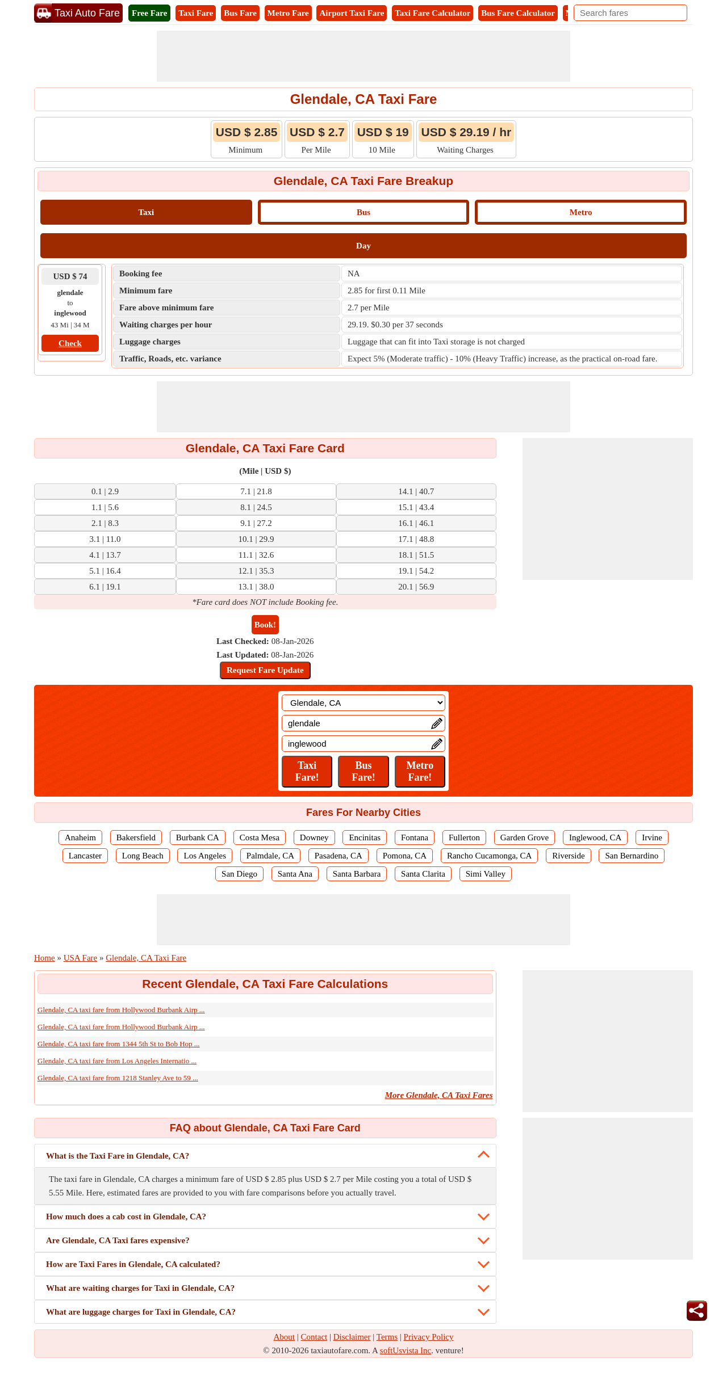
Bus (363, 212)
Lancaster (85, 855)
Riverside (568, 855)
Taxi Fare (195, 13)
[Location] (363, 702)
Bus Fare (240, 13)
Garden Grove (524, 837)
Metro (581, 212)
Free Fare (149, 13)
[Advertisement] (363, 56)
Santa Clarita (423, 873)
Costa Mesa (259, 837)
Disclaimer (352, 1336)
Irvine (652, 837)
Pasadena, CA (338, 855)
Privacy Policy (429, 1336)
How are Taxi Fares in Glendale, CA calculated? (133, 1264)
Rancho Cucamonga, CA (489, 855)
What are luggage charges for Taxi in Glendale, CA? (141, 1311)
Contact (314, 1336)
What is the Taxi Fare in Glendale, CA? (117, 1155)
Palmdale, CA (270, 855)
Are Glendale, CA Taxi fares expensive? (118, 1240)
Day (363, 245)
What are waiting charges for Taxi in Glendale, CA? (140, 1288)
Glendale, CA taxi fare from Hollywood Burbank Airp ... (121, 1009)
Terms (387, 1336)
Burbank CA (197, 837)
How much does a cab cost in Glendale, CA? (126, 1216)
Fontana (414, 837)
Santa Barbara (357, 873)
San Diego (239, 873)
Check (70, 343)
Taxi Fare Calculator (432, 13)
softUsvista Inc (405, 1350)
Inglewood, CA (595, 837)
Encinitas (365, 837)
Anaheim (80, 837)
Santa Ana (295, 873)
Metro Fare (288, 13)
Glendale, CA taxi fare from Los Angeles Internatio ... (117, 1061)
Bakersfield (136, 837)
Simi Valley (485, 873)
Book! (265, 624)
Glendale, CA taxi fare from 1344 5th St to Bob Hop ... (118, 1043)
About (284, 1336)
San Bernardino (631, 855)
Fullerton (464, 837)
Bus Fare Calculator (518, 13)
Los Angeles (204, 855)
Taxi (146, 212)
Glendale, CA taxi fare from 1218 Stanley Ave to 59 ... (117, 1078)
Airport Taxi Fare (351, 13)
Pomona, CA (405, 855)
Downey (314, 837)
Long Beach (143, 855)
